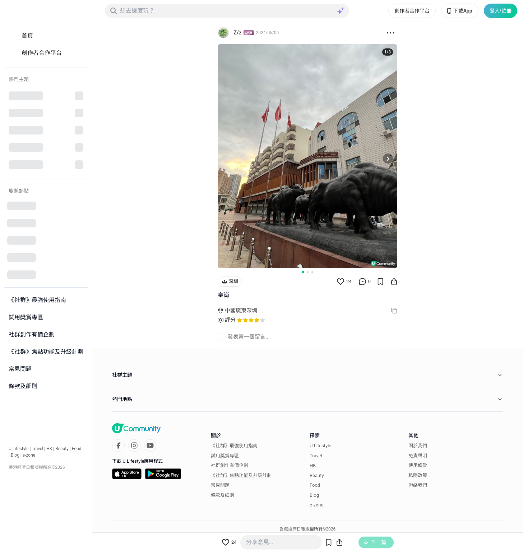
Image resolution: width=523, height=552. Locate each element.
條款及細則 (222, 495)
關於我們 (417, 445)
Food (77, 448)
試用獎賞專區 (225, 455)
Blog (15, 455)
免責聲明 (417, 455)
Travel (37, 448)
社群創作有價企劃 (229, 465)
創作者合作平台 (412, 11)
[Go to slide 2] (308, 272)
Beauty (62, 448)
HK (49, 448)
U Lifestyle (19, 448)
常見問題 (220, 485)
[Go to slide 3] (312, 272)
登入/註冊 (501, 11)
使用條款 (417, 465)
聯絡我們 (417, 485)
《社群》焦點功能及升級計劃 (241, 475)
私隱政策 (417, 475)
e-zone (29, 455)
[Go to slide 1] (303, 272)
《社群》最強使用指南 (234, 445)
